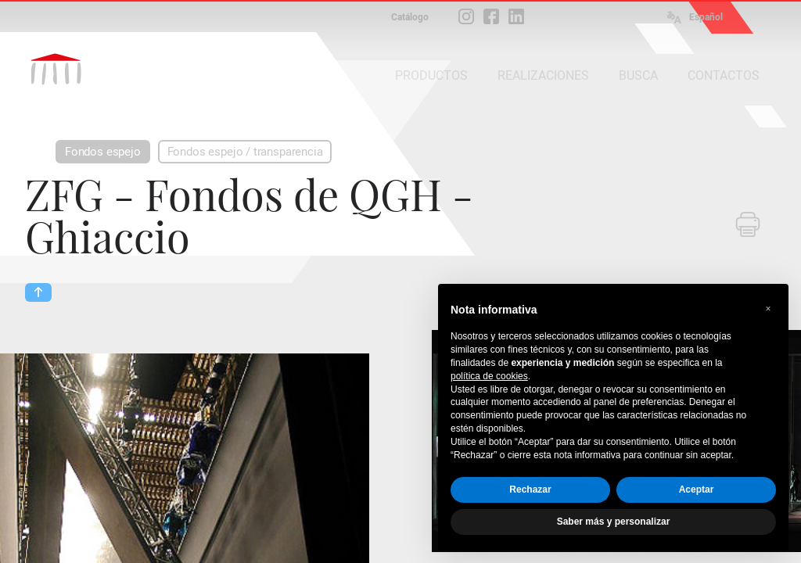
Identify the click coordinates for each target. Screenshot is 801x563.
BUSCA (638, 75)
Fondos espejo (103, 152)
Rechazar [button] (530, 489)
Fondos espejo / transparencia (245, 152)
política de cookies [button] (489, 376)
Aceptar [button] (696, 489)
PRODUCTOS (431, 75)
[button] (768, 308)
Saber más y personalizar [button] (613, 521)
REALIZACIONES (543, 75)
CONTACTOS (724, 75)
